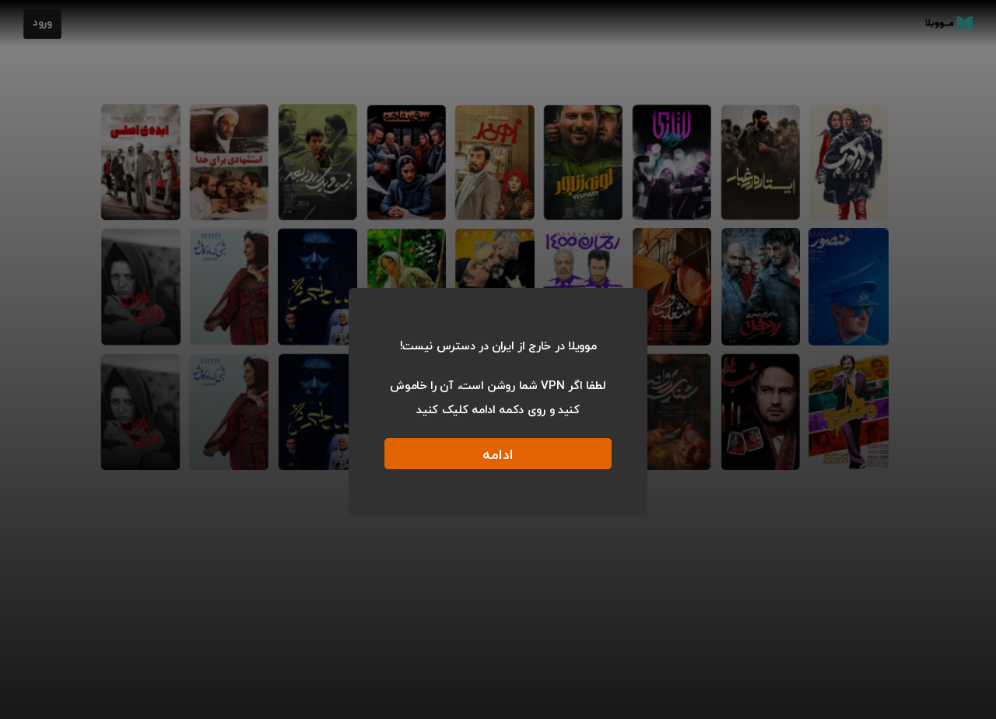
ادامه (498, 455)
